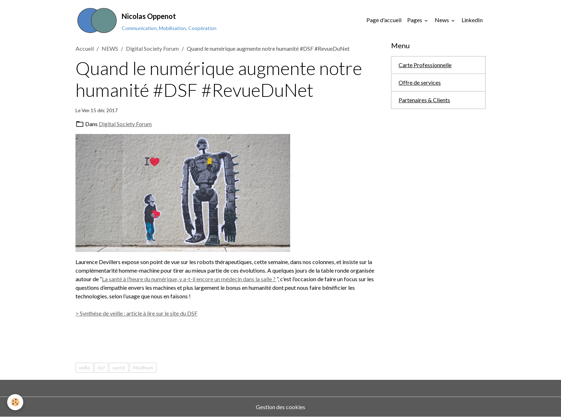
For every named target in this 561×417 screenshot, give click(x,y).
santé (118, 367)
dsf (101, 367)
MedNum (143, 367)
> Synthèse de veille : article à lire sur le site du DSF (136, 313)
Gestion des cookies (280, 406)
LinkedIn (472, 19)
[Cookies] (15, 402)
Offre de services (420, 82)
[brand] (145, 20)
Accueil (84, 48)
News (442, 19)
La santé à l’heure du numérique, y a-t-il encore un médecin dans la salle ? (189, 278)
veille (84, 367)
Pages (415, 19)
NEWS (110, 48)
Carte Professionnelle (425, 64)
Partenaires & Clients (424, 99)
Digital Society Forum (152, 48)
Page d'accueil (383, 19)
